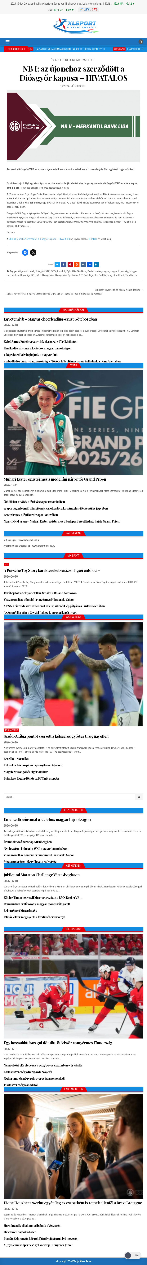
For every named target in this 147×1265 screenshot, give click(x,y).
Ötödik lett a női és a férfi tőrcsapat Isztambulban (34, 502)
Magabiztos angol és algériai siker (26, 772)
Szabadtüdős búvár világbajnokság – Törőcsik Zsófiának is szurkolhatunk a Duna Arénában (62, 361)
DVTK (53, 271)
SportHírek (119, 275)
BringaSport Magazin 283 (20, 910)
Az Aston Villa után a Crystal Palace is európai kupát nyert (40, 613)
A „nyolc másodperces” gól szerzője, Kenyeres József (38, 1245)
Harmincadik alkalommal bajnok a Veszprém (32, 1225)
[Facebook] (25, 252)
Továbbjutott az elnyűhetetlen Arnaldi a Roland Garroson (40, 593)
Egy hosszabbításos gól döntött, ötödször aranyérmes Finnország (58, 1042)
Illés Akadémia (79, 271)
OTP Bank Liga (86, 275)
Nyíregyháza (48, 275)
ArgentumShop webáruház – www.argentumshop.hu (29, 545)
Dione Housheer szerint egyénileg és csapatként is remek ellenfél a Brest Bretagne (73, 1202)
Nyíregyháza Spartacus (66, 275)
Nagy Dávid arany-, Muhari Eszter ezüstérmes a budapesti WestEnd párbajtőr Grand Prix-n (62, 521)
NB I (33, 275)
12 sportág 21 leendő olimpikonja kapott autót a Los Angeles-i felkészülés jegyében (56, 508)
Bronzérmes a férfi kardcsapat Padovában (31, 515)
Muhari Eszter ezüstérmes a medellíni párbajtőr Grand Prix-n (55, 479)
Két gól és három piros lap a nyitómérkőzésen (33, 765)
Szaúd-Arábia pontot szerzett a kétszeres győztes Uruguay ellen (56, 736)
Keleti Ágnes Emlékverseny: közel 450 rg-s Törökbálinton (40, 341)
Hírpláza (93, 239)
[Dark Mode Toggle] (132, 1255)
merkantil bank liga (21, 275)
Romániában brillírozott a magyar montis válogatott (37, 904)
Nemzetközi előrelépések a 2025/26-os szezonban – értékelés (43, 1065)
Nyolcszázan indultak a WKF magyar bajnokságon (36, 849)
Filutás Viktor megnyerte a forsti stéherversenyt (34, 917)
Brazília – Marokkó (16, 759)
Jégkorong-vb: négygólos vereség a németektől (34, 1078)
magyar (105, 271)
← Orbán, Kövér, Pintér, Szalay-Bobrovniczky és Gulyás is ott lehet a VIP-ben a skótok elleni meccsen (53, 293)
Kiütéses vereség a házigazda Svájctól (28, 1072)
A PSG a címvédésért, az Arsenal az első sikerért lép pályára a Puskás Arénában (54, 606)
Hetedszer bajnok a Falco (20, 1232)
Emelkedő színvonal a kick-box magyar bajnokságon (37, 348)
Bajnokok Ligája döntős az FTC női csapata (31, 778)
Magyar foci (85, 60)
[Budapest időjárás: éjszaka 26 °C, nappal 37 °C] (88, 9)
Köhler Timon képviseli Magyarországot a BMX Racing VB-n (43, 897)
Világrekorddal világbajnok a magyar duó (30, 355)
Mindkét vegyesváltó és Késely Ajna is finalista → (119, 289)
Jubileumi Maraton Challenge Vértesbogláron (42, 874)
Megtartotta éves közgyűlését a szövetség (30, 862)
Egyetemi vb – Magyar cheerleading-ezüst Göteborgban (50, 319)
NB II (39, 275)
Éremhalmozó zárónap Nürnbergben (28, 842)
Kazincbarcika (94, 271)
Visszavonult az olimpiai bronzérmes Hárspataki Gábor (39, 599)
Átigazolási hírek (26, 271)
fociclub (61, 271)
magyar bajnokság (119, 271)
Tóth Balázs (131, 275)
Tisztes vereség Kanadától (21, 1085)
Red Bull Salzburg (103, 275)
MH (6, 564)
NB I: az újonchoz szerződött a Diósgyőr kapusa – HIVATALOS (74, 73)
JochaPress (11, 730)
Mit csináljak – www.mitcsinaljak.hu (21, 540)
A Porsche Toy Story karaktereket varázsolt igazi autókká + (52, 570)
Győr (69, 271)
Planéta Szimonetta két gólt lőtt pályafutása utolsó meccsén (41, 1239)
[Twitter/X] (33, 252)
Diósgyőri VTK (43, 271)
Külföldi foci (65, 60)
